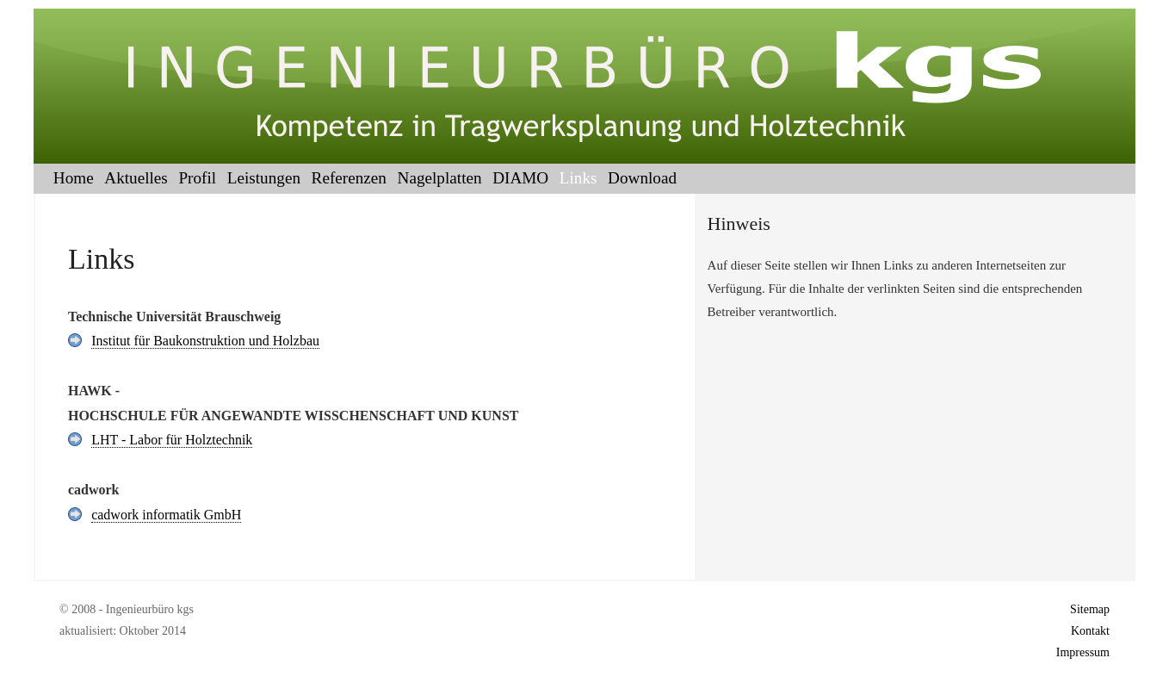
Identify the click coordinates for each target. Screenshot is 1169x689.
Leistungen (263, 178)
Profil (197, 178)
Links (578, 178)
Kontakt (1090, 630)
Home (73, 178)
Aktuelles (136, 178)
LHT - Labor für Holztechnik (171, 439)
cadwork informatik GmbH (166, 514)
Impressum (1083, 652)
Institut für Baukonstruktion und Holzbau (205, 340)
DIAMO (520, 178)
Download (642, 178)
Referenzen (349, 178)
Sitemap (1090, 609)
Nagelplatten (440, 178)
